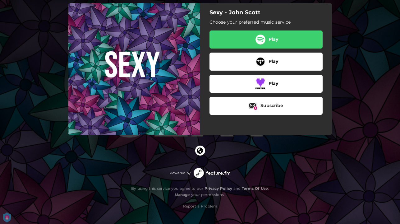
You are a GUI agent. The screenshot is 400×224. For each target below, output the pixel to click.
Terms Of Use (255, 188)
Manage (182, 194)
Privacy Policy (218, 188)
